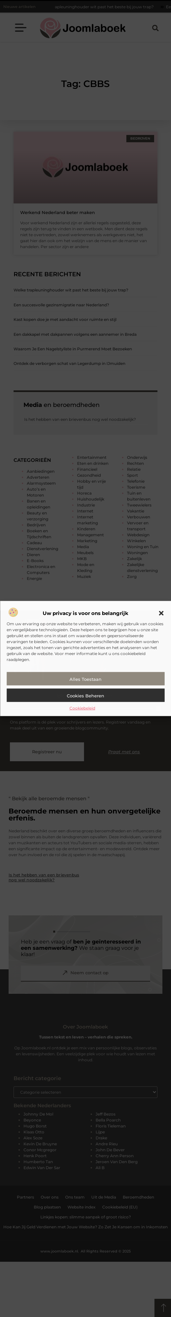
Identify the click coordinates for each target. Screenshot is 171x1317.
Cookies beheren (85, 695)
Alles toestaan (85, 679)
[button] (161, 613)
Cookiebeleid (82, 708)
